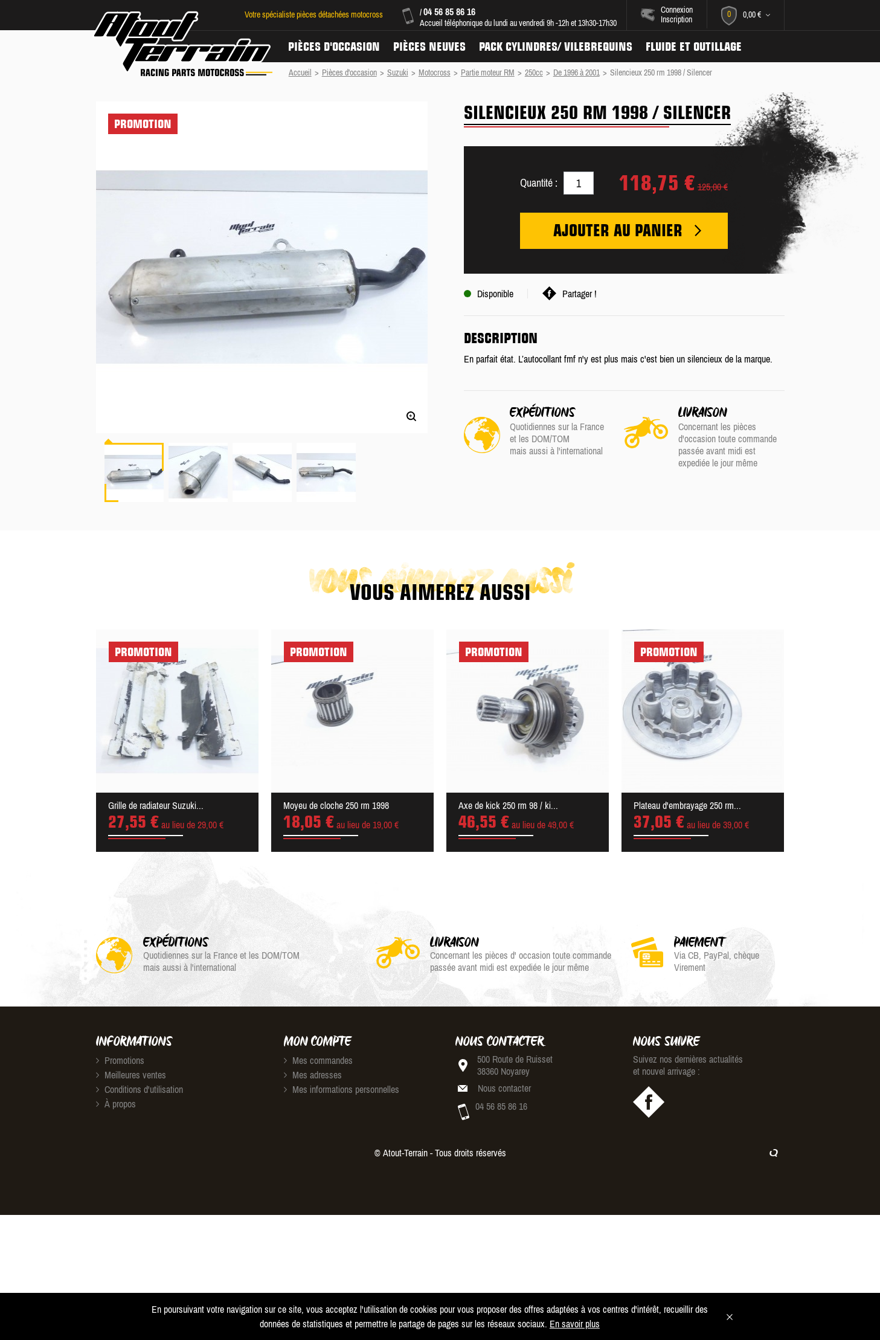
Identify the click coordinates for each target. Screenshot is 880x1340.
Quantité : (538, 182)
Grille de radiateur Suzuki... (156, 805)
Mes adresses (313, 1074)
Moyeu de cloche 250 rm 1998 (336, 805)
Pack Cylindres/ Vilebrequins (555, 46)
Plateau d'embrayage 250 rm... (687, 805)
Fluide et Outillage (694, 46)
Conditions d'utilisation (139, 1089)
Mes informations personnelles (341, 1089)
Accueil (300, 72)
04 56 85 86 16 (449, 11)
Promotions (120, 1060)
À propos (116, 1103)
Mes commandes (318, 1060)
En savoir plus (575, 1323)
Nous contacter (504, 1088)
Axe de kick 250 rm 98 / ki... (508, 805)
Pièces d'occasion (334, 46)
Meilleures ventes (131, 1074)
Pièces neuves (429, 46)
